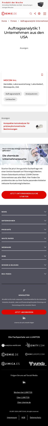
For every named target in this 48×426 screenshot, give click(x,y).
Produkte (6, 229)
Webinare (6, 247)
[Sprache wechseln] (39, 13)
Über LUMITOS (23, 397)
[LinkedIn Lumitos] (24, 382)
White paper (8, 238)
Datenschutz (35, 417)
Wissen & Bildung (10, 265)
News (4, 212)
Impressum (12, 417)
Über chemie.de (24, 402)
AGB (23, 417)
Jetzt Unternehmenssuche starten (24, 195)
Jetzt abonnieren (24, 312)
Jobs (4, 256)
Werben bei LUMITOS (23, 392)
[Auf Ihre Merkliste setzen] (42, 75)
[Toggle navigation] (44, 14)
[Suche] (31, 13)
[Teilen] (35, 13)
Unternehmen (8, 221)
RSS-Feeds (6, 274)
